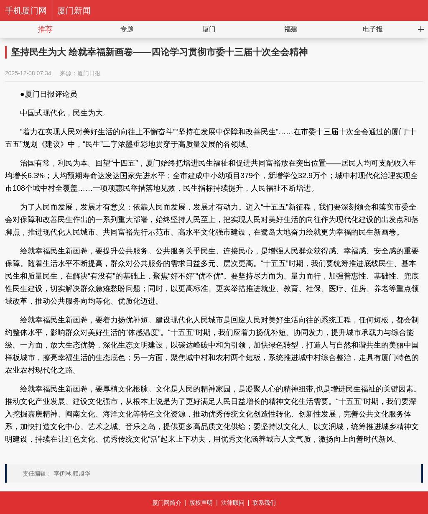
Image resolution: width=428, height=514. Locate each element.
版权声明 (201, 502)
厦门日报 (89, 73)
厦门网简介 (166, 502)
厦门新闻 (74, 10)
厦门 (209, 29)
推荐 (45, 29)
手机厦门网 (26, 10)
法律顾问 (233, 502)
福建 (291, 29)
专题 (127, 29)
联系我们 (264, 502)
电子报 (373, 29)
